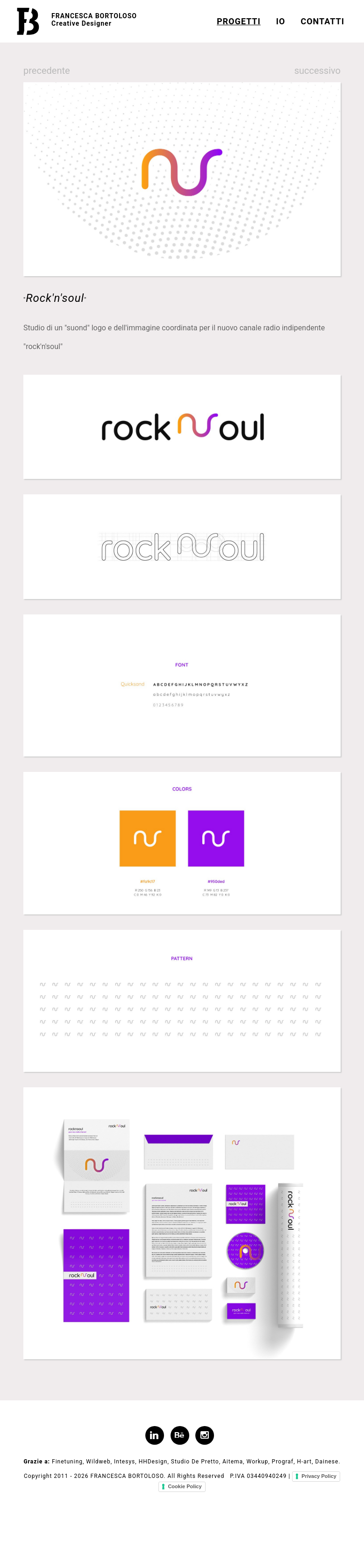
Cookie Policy (184, 1486)
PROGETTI (239, 21)
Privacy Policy (318, 1476)
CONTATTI (322, 21)
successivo (317, 70)
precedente (46, 70)
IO (280, 21)
